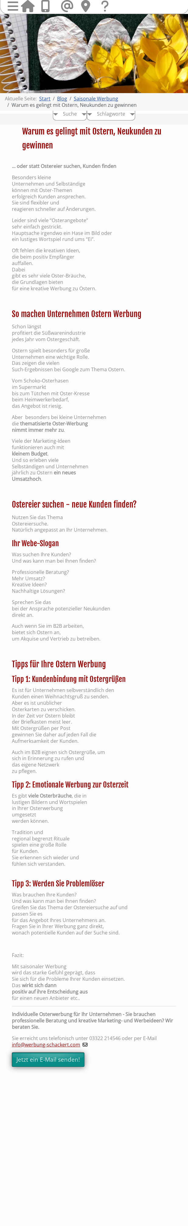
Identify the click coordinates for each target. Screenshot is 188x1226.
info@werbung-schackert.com (46, 1044)
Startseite (27, 6)
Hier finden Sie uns (87, 6)
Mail (67, 6)
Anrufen (47, 6)
